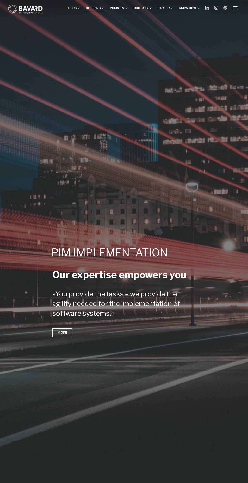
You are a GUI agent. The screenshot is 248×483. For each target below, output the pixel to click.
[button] (62, 332)
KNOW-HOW (187, 7)
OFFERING (93, 7)
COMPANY (141, 7)
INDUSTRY (117, 7)
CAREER (164, 7)
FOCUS (71, 7)
